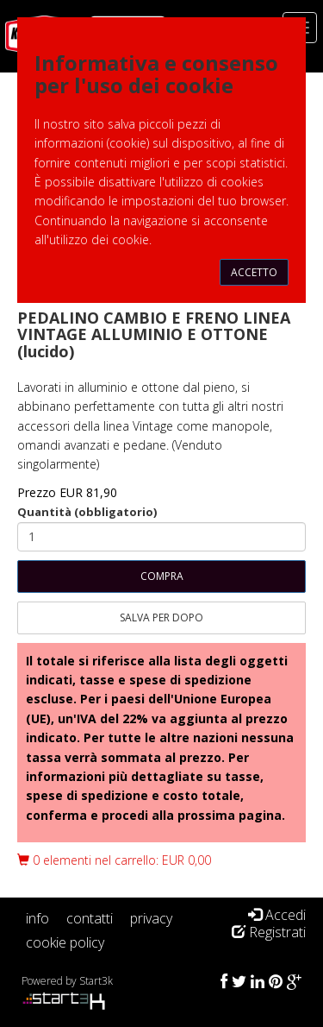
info (37, 918)
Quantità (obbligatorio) (87, 512)
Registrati (269, 932)
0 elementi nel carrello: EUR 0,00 (114, 860)
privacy (151, 918)
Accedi (277, 914)
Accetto (254, 272)
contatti (89, 918)
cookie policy (65, 942)
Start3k (96, 980)
